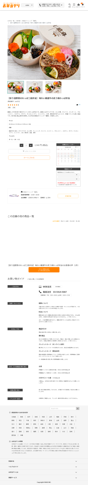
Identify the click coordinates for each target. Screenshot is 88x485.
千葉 (27, 420)
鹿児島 (14, 435)
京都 (63, 424)
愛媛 (20, 431)
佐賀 (42, 431)
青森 (21, 417)
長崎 (49, 431)
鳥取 (36, 428)
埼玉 (20, 420)
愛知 (34, 424)
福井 (20, 424)
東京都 (18, 21)
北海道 (14, 417)
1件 (79, 105)
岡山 (50, 428)
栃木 (72, 417)
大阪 (71, 424)
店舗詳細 (68, 196)
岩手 (28, 417)
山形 (50, 417)
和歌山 (28, 428)
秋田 (43, 417)
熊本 (56, 431)
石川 (13, 424)
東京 (34, 420)
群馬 (13, 420)
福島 (57, 417)
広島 (57, 428)
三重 (49, 424)
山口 (65, 428)
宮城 (36, 417)
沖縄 (21, 435)
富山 (72, 420)
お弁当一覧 (11, 21)
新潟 (50, 420)
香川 (13, 431)
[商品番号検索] (63, 408)
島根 (43, 428)
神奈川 (43, 420)
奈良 (20, 428)
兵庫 (13, 428)
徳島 (72, 428)
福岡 (34, 431)
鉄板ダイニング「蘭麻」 (29, 21)
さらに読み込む (44, 270)
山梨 (57, 420)
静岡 (27, 424)
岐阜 (42, 424)
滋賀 (56, 424)
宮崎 (71, 431)
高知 (27, 431)
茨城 (65, 417)
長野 (65, 420)
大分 (63, 431)
